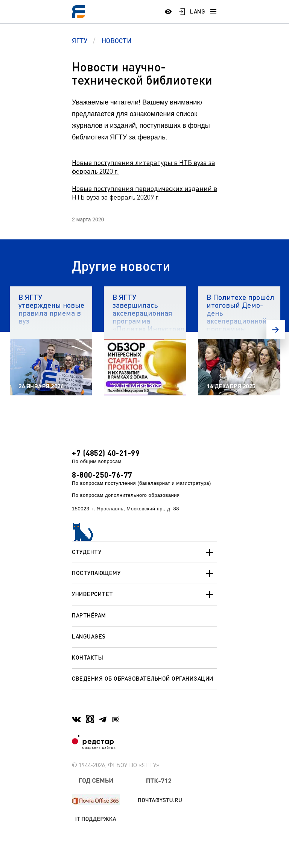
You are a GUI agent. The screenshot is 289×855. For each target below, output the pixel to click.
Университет (144, 594)
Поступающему (144, 573)
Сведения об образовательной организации (142, 678)
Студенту (144, 552)
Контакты (87, 657)
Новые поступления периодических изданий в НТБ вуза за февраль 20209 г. (144, 192)
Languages (89, 636)
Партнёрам (89, 615)
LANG (197, 11)
